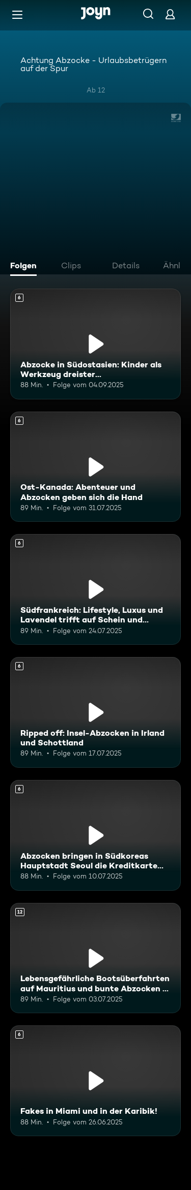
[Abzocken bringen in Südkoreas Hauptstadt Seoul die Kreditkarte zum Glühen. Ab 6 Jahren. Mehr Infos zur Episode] (95, 835)
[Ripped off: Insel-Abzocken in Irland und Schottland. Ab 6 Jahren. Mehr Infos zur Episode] (95, 712)
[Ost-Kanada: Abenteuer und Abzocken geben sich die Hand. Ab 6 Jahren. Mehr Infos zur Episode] (95, 467)
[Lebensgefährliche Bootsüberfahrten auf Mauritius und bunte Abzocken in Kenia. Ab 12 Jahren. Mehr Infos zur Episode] (95, 958)
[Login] (170, 14)
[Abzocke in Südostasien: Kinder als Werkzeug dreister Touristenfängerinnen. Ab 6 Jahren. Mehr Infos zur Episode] (95, 344)
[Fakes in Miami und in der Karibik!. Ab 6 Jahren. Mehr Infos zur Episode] (95, 1080)
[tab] (26, 267)
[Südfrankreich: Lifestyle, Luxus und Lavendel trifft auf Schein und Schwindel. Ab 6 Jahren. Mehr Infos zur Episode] (95, 589)
